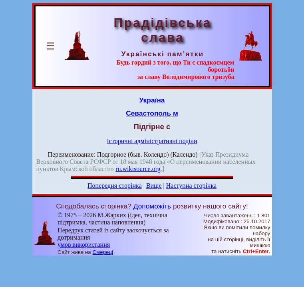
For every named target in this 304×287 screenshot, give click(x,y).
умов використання (84, 244)
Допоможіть (152, 206)
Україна (152, 100)
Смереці (102, 252)
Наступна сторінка (191, 185)
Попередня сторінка (114, 185)
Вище (154, 185)
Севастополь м (152, 113)
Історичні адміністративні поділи (152, 141)
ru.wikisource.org (138, 168)
